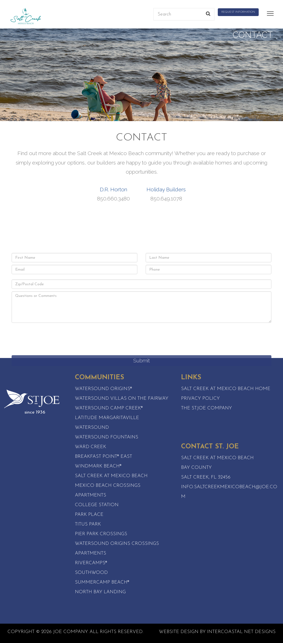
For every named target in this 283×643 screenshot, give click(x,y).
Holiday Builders (166, 189)
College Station (97, 505)
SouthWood (91, 572)
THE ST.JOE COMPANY (206, 408)
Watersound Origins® (103, 388)
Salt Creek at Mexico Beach (111, 476)
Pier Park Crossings (101, 534)
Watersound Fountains (106, 437)
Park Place (89, 514)
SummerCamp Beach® (102, 582)
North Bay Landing (100, 592)
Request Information (238, 12)
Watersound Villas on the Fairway (121, 398)
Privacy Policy (200, 398)
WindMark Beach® (98, 466)
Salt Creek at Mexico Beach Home (225, 388)
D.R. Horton (113, 189)
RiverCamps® (91, 563)
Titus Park (88, 524)
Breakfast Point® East (103, 456)
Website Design (178, 631)
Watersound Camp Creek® (109, 408)
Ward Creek (90, 447)
